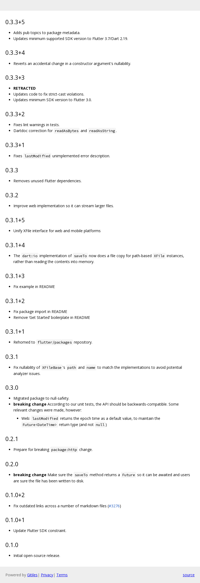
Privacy (47, 574)
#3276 (114, 505)
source (189, 574)
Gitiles (32, 574)
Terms (62, 574)
